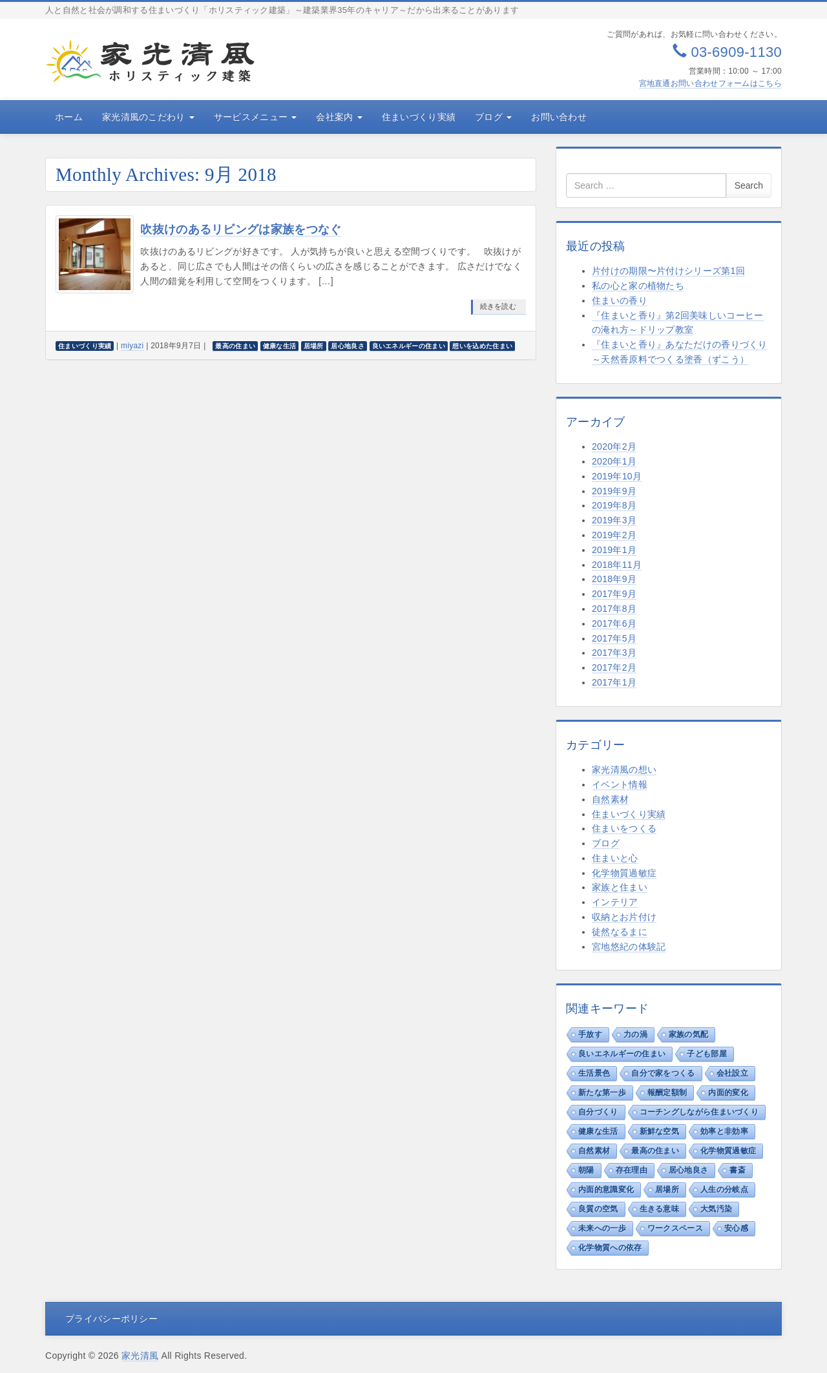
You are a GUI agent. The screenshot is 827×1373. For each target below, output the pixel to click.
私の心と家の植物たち (638, 285)
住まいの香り (619, 300)
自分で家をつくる (663, 1073)
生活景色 (594, 1073)
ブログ (493, 117)
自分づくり (598, 1111)
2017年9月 (614, 594)
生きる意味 (660, 1208)
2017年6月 (614, 623)
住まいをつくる (624, 828)
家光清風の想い (624, 769)
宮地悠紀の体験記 (628, 946)
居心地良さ (689, 1170)
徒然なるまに (619, 932)
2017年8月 (614, 608)
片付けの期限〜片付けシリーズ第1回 (668, 271)
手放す (590, 1034)
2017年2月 (614, 667)
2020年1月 (614, 461)
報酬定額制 (667, 1092)
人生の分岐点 (724, 1189)
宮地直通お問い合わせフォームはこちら (710, 83)
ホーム (69, 117)
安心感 (736, 1228)
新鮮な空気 (660, 1131)
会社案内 (339, 117)
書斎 (737, 1170)
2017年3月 (614, 652)
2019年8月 (614, 505)
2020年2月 (614, 446)
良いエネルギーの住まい (621, 1053)
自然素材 (610, 799)
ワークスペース (675, 1228)
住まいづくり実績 (418, 117)
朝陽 (586, 1170)
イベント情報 (619, 784)
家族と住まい (619, 887)
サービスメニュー (255, 117)
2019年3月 (614, 520)
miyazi (132, 345)
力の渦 (635, 1034)
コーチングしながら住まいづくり (699, 1111)
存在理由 (631, 1170)
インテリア (615, 902)
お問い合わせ (559, 117)
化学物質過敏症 (624, 873)
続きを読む (498, 306)
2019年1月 (614, 550)
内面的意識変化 (606, 1189)
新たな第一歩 (602, 1092)
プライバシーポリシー (111, 1319)
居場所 (667, 1189)
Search (749, 185)
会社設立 (732, 1073)
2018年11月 (617, 565)
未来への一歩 (602, 1228)
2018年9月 (614, 579)
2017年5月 (614, 638)
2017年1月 (614, 682)
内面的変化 (728, 1092)
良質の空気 (598, 1208)
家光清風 (139, 1355)
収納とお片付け (624, 917)
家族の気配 (689, 1034)
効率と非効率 (724, 1131)
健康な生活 (598, 1131)
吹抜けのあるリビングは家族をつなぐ (240, 229)
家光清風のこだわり (148, 117)
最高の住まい (655, 1150)
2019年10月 (617, 476)
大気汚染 (716, 1208)
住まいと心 (615, 858)
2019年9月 (614, 491)
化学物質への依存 (610, 1247)
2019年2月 (614, 535)
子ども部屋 (707, 1053)
